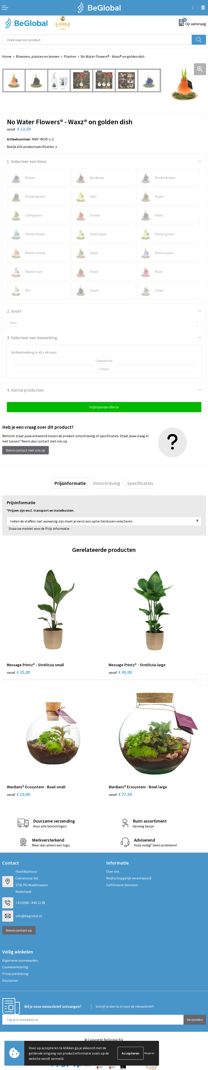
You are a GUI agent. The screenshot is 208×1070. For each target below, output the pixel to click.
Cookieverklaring (15, 967)
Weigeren (149, 1053)
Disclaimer (10, 980)
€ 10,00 (18, 794)
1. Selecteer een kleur (27, 161)
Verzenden (195, 1019)
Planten (70, 56)
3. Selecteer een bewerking (32, 337)
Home (6, 56)
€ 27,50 (120, 794)
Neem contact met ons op (25, 450)
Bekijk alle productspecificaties (32, 146)
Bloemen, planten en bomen (37, 56)
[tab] (70, 483)
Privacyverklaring (15, 973)
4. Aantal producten (25, 390)
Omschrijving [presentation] (106, 483)
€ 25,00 (18, 672)
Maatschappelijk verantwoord (128, 878)
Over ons (112, 871)
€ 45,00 (120, 672)
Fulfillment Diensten (122, 885)
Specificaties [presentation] (140, 483)
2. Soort (14, 311)
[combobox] (97, 40)
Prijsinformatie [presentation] (70, 483)
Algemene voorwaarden (20, 960)
